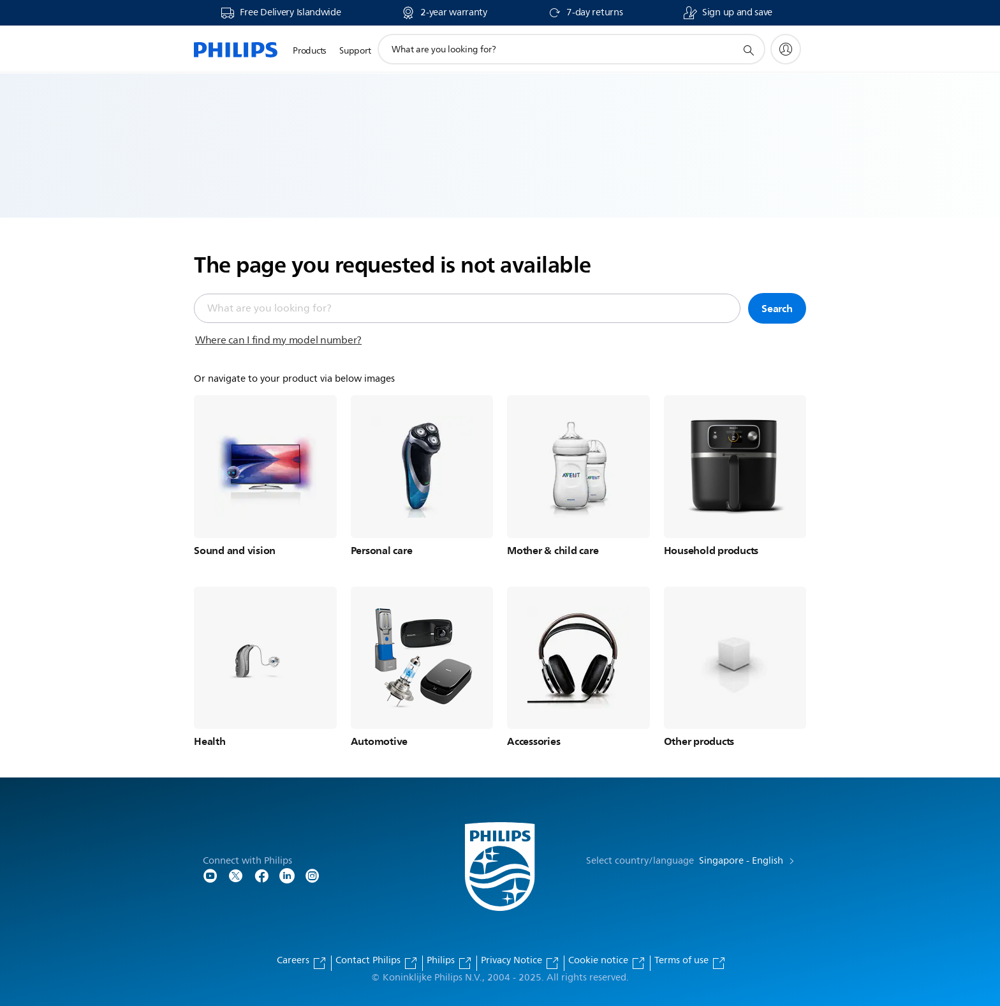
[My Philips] (785, 49)
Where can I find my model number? (278, 340)
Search (777, 308)
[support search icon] (748, 49)
